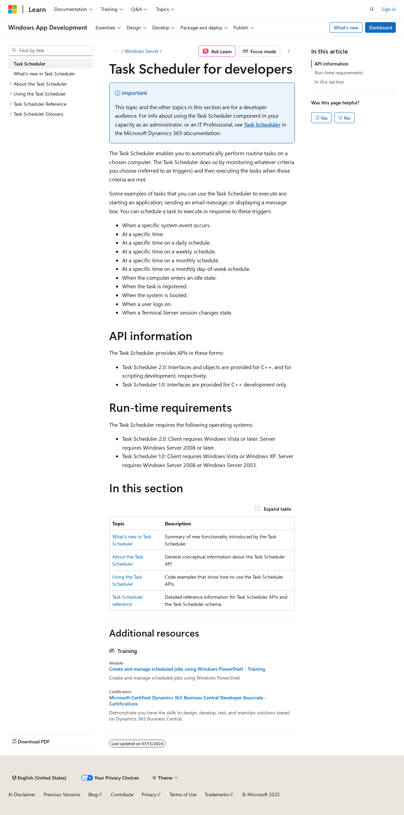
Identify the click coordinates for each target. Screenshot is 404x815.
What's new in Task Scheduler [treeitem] (44, 73)
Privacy (149, 794)
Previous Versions (62, 794)
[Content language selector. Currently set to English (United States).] (39, 777)
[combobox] (50, 50)
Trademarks (217, 794)
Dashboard (380, 27)
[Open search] (372, 9)
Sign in (388, 9)
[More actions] (289, 51)
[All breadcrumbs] (115, 51)
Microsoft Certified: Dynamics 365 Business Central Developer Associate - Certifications (187, 701)
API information (331, 63)
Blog (93, 794)
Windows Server (142, 51)
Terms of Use (183, 794)
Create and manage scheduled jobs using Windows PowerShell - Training (187, 669)
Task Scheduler (262, 124)
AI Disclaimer (21, 794)
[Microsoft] (12, 9)
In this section (329, 81)
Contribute (122, 794)
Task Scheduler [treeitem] (29, 63)
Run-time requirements (339, 72)
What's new (346, 27)
